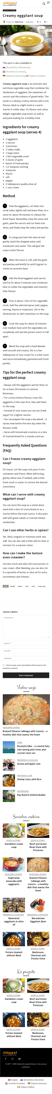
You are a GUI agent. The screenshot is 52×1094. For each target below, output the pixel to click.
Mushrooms (23, 791)
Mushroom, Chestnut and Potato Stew (38, 955)
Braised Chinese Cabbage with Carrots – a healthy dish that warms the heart (38, 884)
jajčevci (20, 586)
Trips (19, 742)
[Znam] (10, 4)
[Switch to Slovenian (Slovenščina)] (16, 67)
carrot (27, 586)
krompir (12, 586)
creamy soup (41, 586)
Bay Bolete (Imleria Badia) (31, 794)
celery (33, 586)
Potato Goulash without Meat (14, 954)
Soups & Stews (9, 10)
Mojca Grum (19, 22)
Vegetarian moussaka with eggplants (14, 881)
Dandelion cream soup (14, 845)
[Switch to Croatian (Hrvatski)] (14, 71)
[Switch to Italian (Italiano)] (35, 76)
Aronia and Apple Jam (28, 763)
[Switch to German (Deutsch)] (14, 76)
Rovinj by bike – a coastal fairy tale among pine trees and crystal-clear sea (33, 749)
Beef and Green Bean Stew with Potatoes (38, 847)
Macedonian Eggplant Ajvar (38, 920)
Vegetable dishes (11, 727)
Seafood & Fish (24, 775)
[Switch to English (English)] (13, 1080)
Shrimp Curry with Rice (29, 779)
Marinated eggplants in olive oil (14, 921)
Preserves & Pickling (27, 760)
